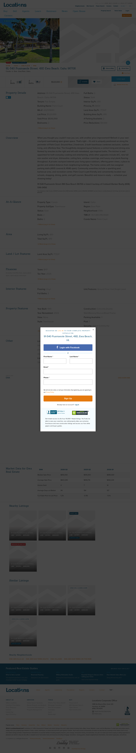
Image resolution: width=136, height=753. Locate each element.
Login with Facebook (68, 347)
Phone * (47, 378)
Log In (77, 405)
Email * (46, 367)
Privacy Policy (50, 392)
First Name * (48, 357)
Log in (61, 330)
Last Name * (74, 357)
